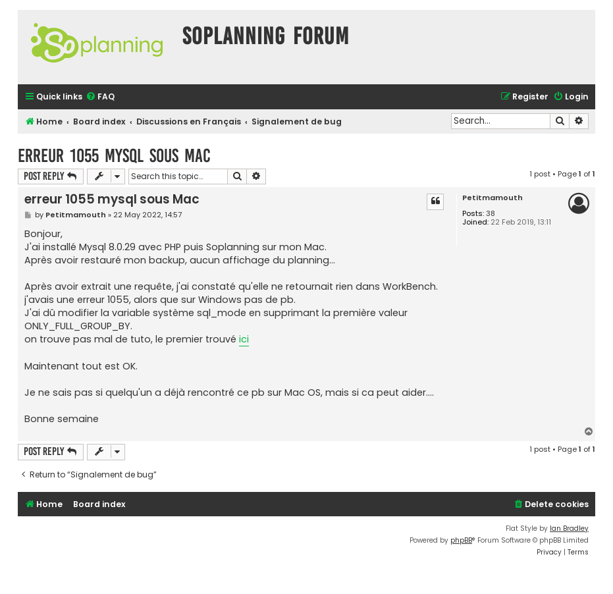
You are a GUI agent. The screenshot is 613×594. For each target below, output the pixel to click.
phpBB (461, 540)
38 (490, 213)
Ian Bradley (569, 528)
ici (244, 339)
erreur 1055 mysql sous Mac (114, 156)
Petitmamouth (492, 198)
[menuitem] (100, 97)
